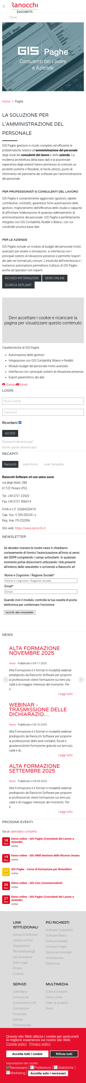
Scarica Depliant (56, 991)
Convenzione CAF (24, 1003)
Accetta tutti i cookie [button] (27, 1054)
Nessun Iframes (43, 587)
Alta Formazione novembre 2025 (34, 650)
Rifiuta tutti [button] (64, 1054)
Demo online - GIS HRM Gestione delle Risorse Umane (45, 855)
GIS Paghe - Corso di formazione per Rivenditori (41, 869)
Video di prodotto (57, 1003)
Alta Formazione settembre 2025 (34, 768)
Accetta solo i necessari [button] (48, 1073)
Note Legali (20, 962)
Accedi (10, 433)
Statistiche (66, 1067)
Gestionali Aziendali (59, 952)
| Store (13, 17)
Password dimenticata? (17, 441)
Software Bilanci (56, 935)
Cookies (18, 974)
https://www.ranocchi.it (30, 528)
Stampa (9, 384)
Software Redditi (57, 941)
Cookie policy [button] (16, 1044)
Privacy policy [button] (40, 1044)
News (12, 663)
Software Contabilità (59, 930)
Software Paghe (56, 946)
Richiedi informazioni (22, 278)
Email (21, 384)
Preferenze (42, 1067)
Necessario (18, 1067)
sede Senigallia (54, 464)
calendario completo (23, 831)
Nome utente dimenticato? (19, 447)
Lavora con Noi (23, 940)
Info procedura (22, 957)
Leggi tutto (65, 694)
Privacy (17, 968)
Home (6, 101)
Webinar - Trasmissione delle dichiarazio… (38, 710)
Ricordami (10, 423)
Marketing (17, 1073)
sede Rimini (30, 464)
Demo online (55, 278)
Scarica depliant (18, 285)
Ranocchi (10, 464)
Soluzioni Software (25, 934)
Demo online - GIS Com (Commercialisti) (36, 883)
